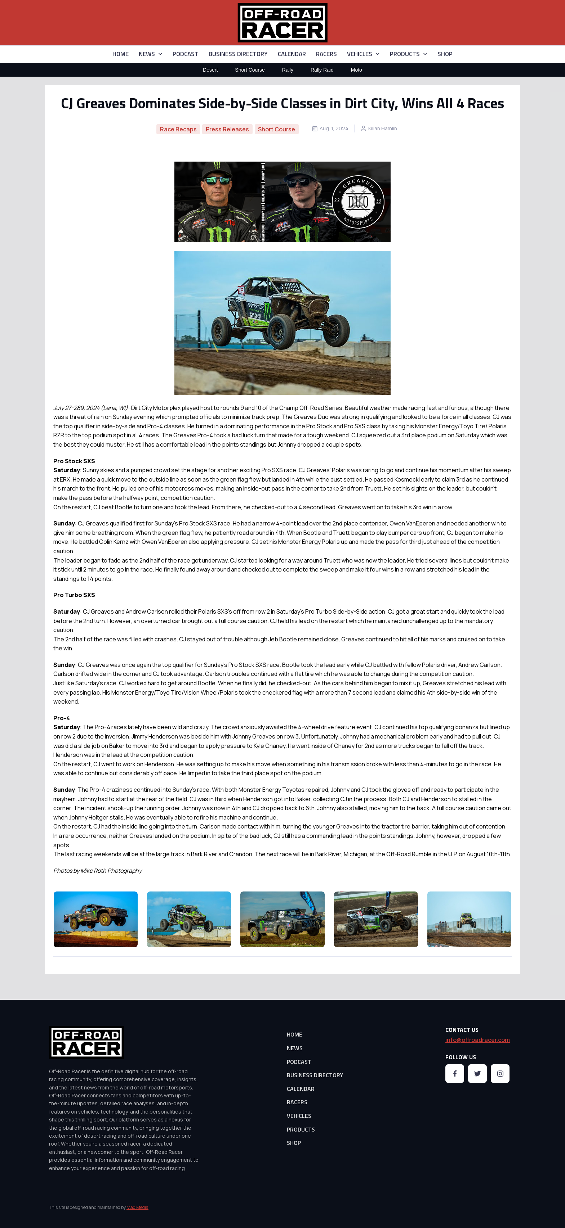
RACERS (326, 54)
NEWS (147, 54)
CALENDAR (292, 54)
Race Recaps (178, 129)
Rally (287, 70)
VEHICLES (359, 54)
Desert (210, 70)
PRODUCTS (405, 54)
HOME (120, 54)
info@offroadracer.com (477, 1040)
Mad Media (137, 1207)
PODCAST (186, 54)
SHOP (445, 54)
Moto (356, 70)
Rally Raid (322, 70)
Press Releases (227, 129)
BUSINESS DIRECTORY (238, 54)
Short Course (249, 70)
